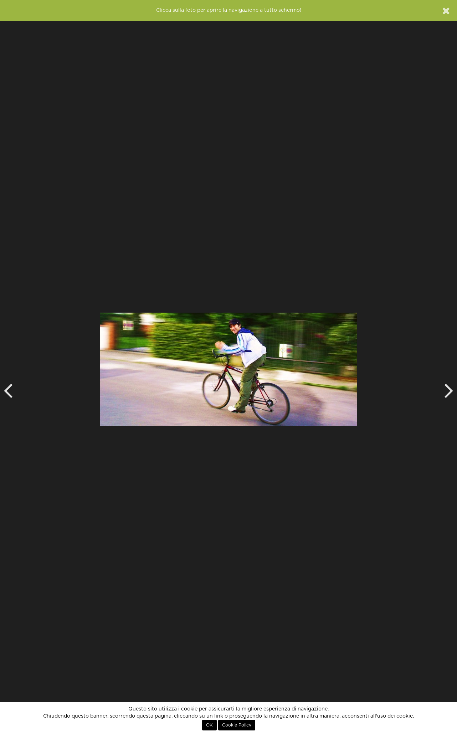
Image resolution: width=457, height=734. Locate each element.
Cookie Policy (236, 725)
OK (209, 725)
